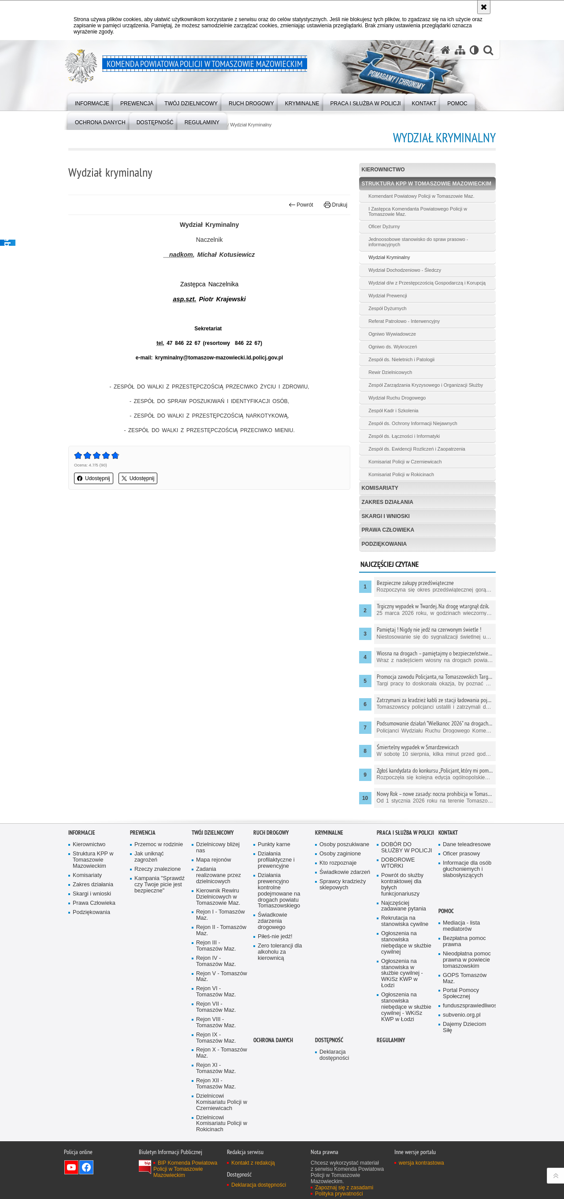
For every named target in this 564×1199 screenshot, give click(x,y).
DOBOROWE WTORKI (398, 863)
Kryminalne (329, 832)
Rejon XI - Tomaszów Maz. (216, 1068)
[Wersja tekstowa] (474, 50)
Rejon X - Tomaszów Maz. (221, 1053)
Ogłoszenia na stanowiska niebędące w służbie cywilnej (406, 943)
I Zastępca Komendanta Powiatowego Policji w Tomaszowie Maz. (417, 211)
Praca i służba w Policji (405, 832)
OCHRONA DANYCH (273, 1040)
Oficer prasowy (461, 854)
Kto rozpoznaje (337, 863)
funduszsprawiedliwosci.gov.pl (468, 1006)
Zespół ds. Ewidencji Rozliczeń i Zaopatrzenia (416, 448)
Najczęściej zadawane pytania (403, 906)
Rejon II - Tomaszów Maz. (221, 930)
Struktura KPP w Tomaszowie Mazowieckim (426, 184)
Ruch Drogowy (271, 832)
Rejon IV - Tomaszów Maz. (216, 961)
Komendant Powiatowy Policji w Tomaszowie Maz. (421, 196)
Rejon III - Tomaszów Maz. (216, 946)
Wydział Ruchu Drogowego (397, 397)
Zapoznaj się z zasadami (344, 1187)
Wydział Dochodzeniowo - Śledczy (404, 270)
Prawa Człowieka (388, 530)
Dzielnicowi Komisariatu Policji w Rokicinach (221, 1124)
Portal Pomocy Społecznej (461, 993)
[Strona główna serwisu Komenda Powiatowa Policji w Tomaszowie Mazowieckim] (445, 50)
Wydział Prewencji (387, 295)
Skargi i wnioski (386, 516)
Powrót (301, 204)
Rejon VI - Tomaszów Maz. (216, 992)
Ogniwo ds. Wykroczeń (392, 346)
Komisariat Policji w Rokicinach (401, 474)
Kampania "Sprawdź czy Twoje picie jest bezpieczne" (159, 885)
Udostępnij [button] (93, 478)
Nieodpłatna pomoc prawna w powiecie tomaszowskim (467, 960)
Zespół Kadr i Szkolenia (393, 410)
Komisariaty (380, 488)
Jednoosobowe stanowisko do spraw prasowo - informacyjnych (418, 242)
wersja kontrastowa (421, 1163)
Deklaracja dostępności (334, 1055)
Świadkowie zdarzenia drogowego (272, 921)
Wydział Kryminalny (250, 124)
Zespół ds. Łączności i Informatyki (404, 436)
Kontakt (448, 832)
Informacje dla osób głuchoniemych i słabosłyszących (467, 869)
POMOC (446, 911)
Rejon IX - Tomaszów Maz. (216, 1038)
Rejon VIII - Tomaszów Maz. (216, 1023)
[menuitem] (92, 101)
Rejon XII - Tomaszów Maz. (216, 1084)
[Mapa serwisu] (460, 50)
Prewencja (143, 832)
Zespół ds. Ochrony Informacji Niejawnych (412, 423)
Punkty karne (274, 844)
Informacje (81, 832)
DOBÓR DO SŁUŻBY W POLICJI (406, 848)
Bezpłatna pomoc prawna (464, 941)
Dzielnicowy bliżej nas (218, 848)
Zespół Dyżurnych (387, 308)
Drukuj (335, 204)
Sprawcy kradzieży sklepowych (342, 885)
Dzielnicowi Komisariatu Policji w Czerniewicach (221, 1102)
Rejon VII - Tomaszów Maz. (216, 1007)
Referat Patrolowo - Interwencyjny (404, 321)
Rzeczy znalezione (157, 869)
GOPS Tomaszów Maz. (464, 978)
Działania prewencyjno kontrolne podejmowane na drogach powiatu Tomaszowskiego (279, 891)
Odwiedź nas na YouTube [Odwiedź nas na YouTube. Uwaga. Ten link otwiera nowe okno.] (71, 1167)
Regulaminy (391, 1040)
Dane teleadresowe (467, 844)
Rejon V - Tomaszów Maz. (221, 977)
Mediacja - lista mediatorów (461, 926)
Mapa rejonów (213, 860)
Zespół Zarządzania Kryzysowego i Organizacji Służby (425, 385)
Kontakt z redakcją (253, 1163)
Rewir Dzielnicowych (390, 372)
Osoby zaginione (340, 854)
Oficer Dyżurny (384, 226)
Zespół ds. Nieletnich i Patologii (401, 359)
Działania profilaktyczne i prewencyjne (276, 860)
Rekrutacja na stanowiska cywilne (404, 921)
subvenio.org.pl (462, 1015)
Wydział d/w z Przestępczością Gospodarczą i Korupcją (427, 282)
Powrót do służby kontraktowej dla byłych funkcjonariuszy (402, 885)
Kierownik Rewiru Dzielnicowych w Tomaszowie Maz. (218, 897)
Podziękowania (384, 544)
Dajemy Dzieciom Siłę (464, 1027)
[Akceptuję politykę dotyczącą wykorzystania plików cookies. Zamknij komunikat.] (483, 7)
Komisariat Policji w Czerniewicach (405, 461)
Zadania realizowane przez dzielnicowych (218, 875)
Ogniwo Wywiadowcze (392, 334)
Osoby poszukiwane (344, 844)
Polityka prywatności (339, 1194)
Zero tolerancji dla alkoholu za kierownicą (280, 952)
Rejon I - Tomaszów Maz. (220, 915)
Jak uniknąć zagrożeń (149, 857)
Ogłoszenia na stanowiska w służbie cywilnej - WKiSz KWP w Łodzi (402, 973)
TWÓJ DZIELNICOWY (213, 832)
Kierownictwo (383, 170)
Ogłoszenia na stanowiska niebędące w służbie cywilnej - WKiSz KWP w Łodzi (406, 1007)
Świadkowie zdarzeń (344, 872)
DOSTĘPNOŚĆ (329, 1040)
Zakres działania (387, 502)
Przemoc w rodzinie (158, 844)
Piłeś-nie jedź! (275, 937)
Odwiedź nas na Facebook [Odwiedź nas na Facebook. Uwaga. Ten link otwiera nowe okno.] (86, 1167)
